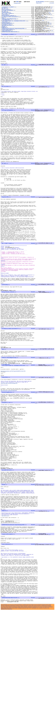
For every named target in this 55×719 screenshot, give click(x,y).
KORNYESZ (44, 714)
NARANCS (30, 715)
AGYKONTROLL (4, 713)
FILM (35, 713)
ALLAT (9, 713)
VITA (48, 716)
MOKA (22, 715)
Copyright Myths (17, 3)
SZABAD (20, 716)
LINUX (6, 715)
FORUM (43, 713)
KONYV (39, 714)
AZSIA (15, 713)
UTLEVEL (45, 716)
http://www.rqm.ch (5, 608)
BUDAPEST (19, 713)
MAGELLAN (11, 715)
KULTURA (3, 715)
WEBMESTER (4, 717)
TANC (27, 716)
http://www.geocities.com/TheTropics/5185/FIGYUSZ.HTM (13, 436)
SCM (13, 716)
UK (37, 716)
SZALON (24, 716)
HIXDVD (17, 714)
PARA (2, 716)
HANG (49, 713)
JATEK (29, 714)
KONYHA (36, 714)
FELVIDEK (31, 713)
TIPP (17, 1)
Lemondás (51, 2)
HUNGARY (25, 714)
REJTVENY (9, 716)
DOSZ (27, 713)
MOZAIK (25, 715)
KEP (32, 714)
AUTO (12, 713)
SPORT (16, 716)
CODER (24, 713)
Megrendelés (39, 2)
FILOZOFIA (38, 713)
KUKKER (49, 714)
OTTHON (45, 715)
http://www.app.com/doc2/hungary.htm (9, 450)
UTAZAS (40, 716)
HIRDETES (7, 714)
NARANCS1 (35, 715)
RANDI (5, 716)
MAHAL (15, 715)
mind (10, 9)
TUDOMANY (34, 716)
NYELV (41, 715)
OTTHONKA (50, 715)
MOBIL (19, 715)
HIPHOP (3, 714)
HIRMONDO (12, 714)
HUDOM (21, 714)
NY (38, 715)
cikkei (45, 9)
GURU (46, 713)
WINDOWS (9, 717)
